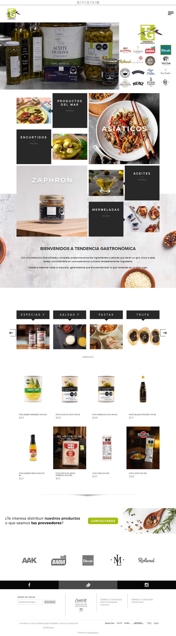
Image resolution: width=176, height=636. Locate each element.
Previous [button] (12, 332)
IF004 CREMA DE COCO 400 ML (104, 415)
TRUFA (143, 314)
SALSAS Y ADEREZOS (70, 316)
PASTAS (106, 314)
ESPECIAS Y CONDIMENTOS (33, 316)
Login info (105, 605)
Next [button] (163, 332)
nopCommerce (92, 633)
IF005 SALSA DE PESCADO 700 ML (142, 415)
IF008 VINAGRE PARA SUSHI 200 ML (31, 474)
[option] (33, 331)
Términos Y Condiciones (111, 600)
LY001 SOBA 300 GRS (100, 473)
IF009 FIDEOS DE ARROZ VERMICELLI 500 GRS (65, 474)
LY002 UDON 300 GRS (138, 473)
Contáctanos (137, 602)
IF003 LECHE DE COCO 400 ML (68, 415)
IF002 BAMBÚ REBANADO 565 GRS (33, 415)
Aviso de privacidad (108, 602)
